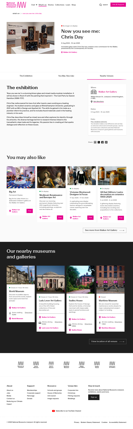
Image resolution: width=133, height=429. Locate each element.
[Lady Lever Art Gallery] (112, 366)
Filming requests (74, 397)
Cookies (105, 423)
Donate (29, 399)
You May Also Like (66, 76)
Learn (68, 5)
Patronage (30, 397)
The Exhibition (26, 76)
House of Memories (54, 394)
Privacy (76, 423)
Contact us (11, 399)
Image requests (53, 399)
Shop (74, 5)
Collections (59, 5)
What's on (43, 5)
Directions (28, 313)
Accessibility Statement (117, 423)
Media (9, 397)
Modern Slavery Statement (90, 423)
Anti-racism (51, 397)
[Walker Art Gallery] (82, 366)
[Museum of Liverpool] (21, 366)
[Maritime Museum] (66, 366)
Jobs (8, 394)
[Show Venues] (36, 5)
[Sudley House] (97, 366)
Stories (51, 5)
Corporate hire (73, 391)
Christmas (71, 394)
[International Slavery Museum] (51, 366)
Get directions (98, 101)
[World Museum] (36, 366)
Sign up (94, 398)
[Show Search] (102, 5)
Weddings (71, 399)
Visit (33, 5)
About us (10, 391)
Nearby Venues (106, 76)
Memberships (32, 391)
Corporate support (33, 394)
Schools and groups (54, 391)
